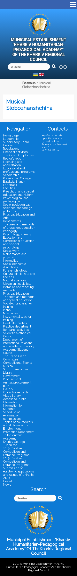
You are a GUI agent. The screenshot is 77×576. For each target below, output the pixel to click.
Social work (11, 250)
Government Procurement (12, 377)
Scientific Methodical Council (17, 334)
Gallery (8, 389)
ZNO (6, 478)
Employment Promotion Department (18, 430)
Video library (12, 395)
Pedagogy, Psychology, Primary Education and (17, 234)
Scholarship (11, 175)
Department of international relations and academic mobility (18, 343)
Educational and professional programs (19, 170)
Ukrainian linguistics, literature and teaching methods (18, 287)
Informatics (10, 260)
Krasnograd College (17, 178)
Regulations (11, 148)
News (7, 484)
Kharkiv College (14, 441)
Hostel (7, 481)
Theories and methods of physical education (18, 298)
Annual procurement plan (17, 384)
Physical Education (16, 293)
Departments (12, 221)
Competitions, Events (17, 362)
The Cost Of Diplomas (18, 155)
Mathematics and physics (14, 255)
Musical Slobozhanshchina (15, 367)
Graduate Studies (15, 323)
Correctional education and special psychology (18, 244)
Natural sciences (14, 280)
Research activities (16, 329)
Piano (7, 310)
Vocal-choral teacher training (17, 305)
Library (8, 372)
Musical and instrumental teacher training (17, 316)
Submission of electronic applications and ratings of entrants (18, 471)
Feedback (10, 185)
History (8, 145)
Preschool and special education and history (18, 193)
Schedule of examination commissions (12, 415)
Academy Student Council (15, 351)
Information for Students (13, 407)
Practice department (17, 326)
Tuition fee (10, 445)
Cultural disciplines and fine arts (19, 275)
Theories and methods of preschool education (19, 226)
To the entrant (12, 435)
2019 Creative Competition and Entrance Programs (16, 452)
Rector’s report (13, 158)
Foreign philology (15, 270)
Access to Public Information (14, 400)
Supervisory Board (16, 142)
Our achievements (16, 392)
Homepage (11, 135)
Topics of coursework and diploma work (18, 423)
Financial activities (15, 152)
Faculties (9, 188)
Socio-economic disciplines (14, 265)
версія (63, 67)
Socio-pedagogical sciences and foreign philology (17, 208)
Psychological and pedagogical (16, 199)
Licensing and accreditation (12, 163)
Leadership (11, 138)
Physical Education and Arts (19, 216)
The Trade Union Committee (14, 357)
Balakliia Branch (14, 181)
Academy (9, 438)
